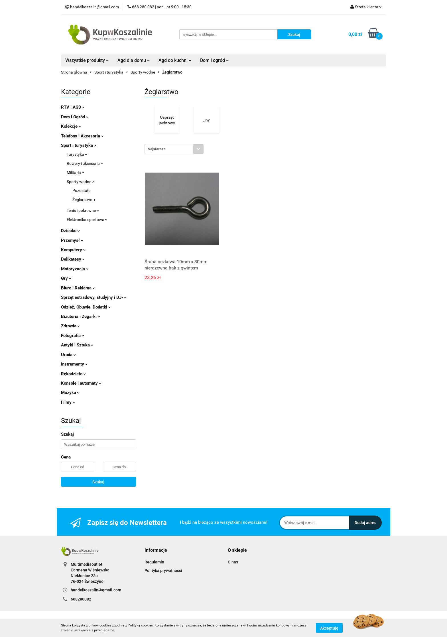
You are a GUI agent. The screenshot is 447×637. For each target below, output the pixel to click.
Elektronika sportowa (87, 219)
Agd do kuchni (175, 60)
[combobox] (174, 149)
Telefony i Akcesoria (82, 136)
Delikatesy (73, 259)
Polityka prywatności (163, 570)
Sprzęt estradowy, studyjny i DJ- (94, 297)
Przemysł (72, 240)
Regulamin (154, 562)
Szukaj (98, 482)
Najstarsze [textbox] (157, 149)
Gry (66, 278)
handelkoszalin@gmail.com (96, 590)
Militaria (75, 172)
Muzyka (70, 392)
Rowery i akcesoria (85, 163)
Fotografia (72, 335)
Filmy (68, 402)
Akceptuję (329, 628)
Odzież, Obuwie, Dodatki (86, 307)
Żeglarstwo (84, 199)
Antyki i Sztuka (77, 345)
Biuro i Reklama (78, 288)
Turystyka (77, 154)
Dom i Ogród (74, 116)
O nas (233, 562)
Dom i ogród (214, 60)
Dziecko (70, 230)
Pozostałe (81, 190)
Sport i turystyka (78, 145)
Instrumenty (74, 364)
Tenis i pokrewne (83, 210)
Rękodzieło (73, 373)
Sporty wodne (80, 181)
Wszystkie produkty (87, 60)
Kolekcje (71, 126)
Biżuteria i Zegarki (80, 316)
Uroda (68, 354)
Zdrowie (70, 325)
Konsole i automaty (81, 383)
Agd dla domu (133, 60)
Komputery (73, 249)
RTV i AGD (73, 107)
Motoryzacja (74, 268)
